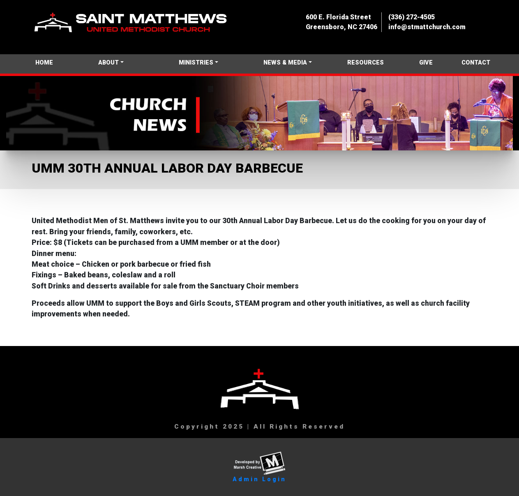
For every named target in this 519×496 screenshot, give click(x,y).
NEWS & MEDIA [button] (285, 62)
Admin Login (259, 479)
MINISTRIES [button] (196, 62)
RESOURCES (365, 62)
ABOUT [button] (108, 62)
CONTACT (475, 62)
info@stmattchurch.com (427, 27)
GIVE (426, 62)
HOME (44, 62)
